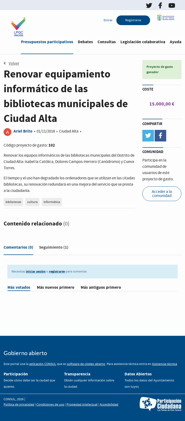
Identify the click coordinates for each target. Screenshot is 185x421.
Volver (11, 63)
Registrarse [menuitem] (133, 20)
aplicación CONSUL (42, 364)
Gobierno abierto (25, 353)
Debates (85, 42)
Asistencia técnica (164, 364)
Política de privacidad (19, 404)
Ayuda (175, 42)
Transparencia (77, 374)
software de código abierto (86, 364)
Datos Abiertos (138, 374)
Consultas (107, 42)
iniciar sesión (36, 271)
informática (52, 202)
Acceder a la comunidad (162, 194)
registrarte (57, 271)
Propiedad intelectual (82, 404)
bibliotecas (13, 202)
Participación (16, 374)
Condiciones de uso (50, 404)
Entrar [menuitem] (108, 20)
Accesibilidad (109, 404)
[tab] (18, 248)
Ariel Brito (22, 131)
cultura (32, 202)
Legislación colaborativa (142, 42)
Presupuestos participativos (47, 42)
